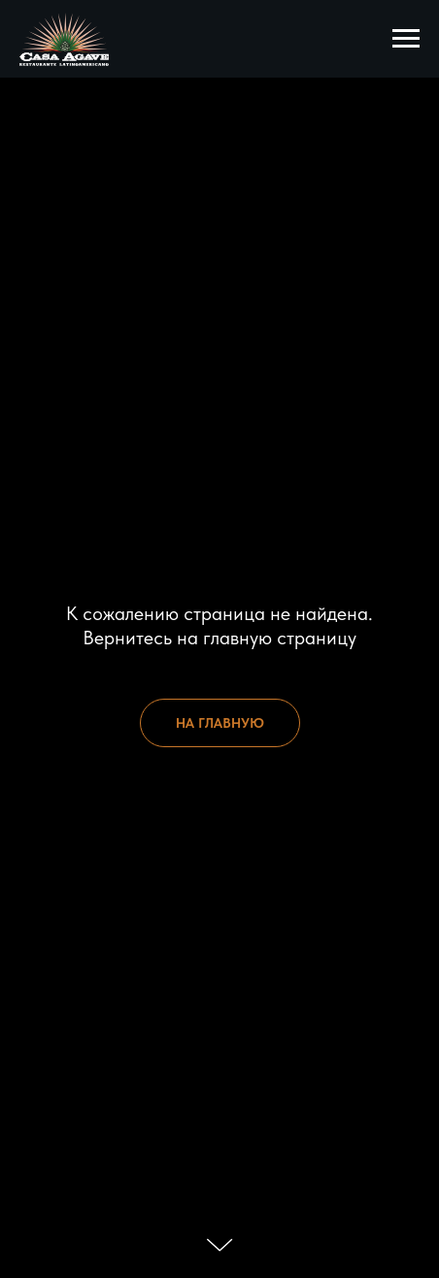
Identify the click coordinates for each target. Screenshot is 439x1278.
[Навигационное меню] (406, 39)
